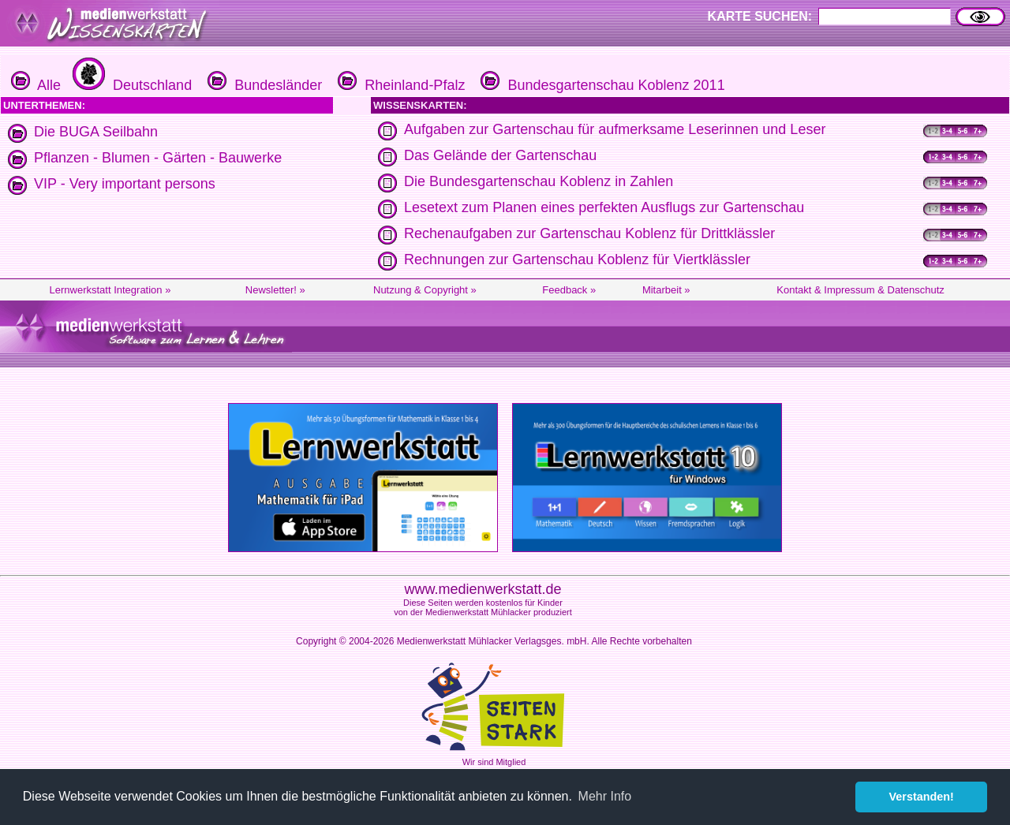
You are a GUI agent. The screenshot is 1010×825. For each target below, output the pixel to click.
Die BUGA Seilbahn (96, 132)
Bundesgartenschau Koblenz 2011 (600, 85)
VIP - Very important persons (124, 184)
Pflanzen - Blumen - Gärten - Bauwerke (158, 158)
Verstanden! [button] (921, 796)
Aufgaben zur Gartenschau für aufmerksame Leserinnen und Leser (614, 129)
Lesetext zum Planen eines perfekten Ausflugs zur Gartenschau (604, 207)
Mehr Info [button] (605, 796)
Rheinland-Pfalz (399, 85)
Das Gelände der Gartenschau (500, 155)
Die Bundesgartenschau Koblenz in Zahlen (538, 181)
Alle (36, 85)
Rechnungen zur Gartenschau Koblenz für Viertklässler (577, 259)
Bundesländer (263, 85)
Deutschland (130, 85)
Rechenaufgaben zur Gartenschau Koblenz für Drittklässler (589, 233)
